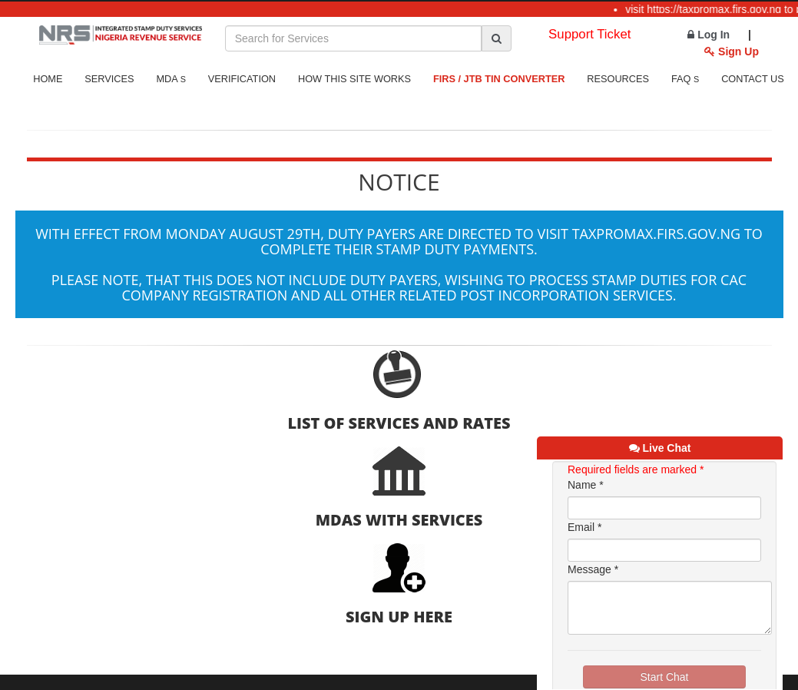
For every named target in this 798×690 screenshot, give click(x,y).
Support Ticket (589, 34)
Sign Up (731, 51)
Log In (708, 34)
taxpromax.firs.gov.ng (656, 233)
